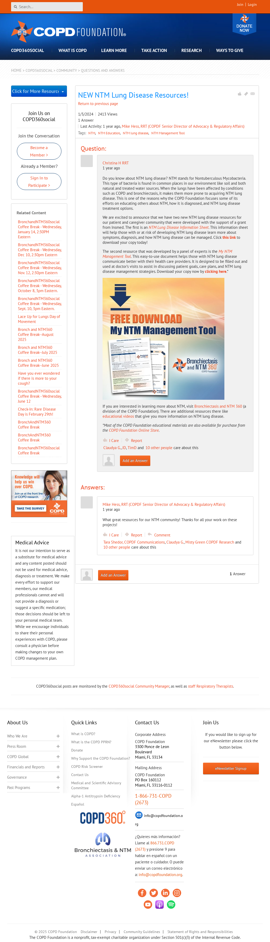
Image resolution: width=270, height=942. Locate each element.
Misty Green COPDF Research (209, 542)
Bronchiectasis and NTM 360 (218, 406)
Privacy (110, 931)
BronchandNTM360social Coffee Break (39, 450)
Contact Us (80, 774)
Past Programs (18, 787)
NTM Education (109, 133)
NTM (92, 133)
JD (124, 447)
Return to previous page (98, 103)
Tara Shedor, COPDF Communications (134, 542)
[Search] (47, 6)
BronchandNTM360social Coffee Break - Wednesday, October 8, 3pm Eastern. (39, 285)
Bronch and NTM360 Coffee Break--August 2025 (36, 334)
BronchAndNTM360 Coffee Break (34, 425)
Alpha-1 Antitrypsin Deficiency (95, 796)
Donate (244, 24)
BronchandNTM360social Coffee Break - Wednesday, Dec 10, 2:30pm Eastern (39, 249)
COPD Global (17, 756)
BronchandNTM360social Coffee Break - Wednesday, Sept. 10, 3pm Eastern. (39, 303)
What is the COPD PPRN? (91, 742)
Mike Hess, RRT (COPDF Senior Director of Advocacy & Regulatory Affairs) (183, 126)
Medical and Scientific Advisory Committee (96, 785)
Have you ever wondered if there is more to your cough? (39, 378)
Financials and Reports (26, 766)
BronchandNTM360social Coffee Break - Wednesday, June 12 (39, 396)
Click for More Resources (35, 91)
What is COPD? (83, 733)
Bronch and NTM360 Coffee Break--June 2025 (38, 363)
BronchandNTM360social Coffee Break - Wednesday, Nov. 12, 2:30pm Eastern (39, 267)
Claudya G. (112, 447)
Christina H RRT (116, 162)
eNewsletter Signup (231, 768)
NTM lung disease (136, 133)
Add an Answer (135, 460)
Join (240, 4)
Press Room (16, 746)
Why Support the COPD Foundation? (100, 758)
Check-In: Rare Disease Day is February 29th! (37, 412)
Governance (17, 777)
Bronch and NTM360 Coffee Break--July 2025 (37, 350)
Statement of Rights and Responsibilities (200, 931)
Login (252, 4)
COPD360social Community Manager (139, 686)
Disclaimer (89, 931)
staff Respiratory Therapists (210, 686)
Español (77, 804)
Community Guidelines (142, 931)
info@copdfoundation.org (160, 874)
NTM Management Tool (168, 133)
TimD (132, 447)
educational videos (118, 416)
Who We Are (17, 736)
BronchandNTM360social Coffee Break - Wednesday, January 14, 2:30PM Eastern (39, 229)
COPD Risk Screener (87, 766)
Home (16, 70)
